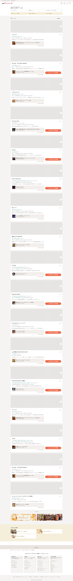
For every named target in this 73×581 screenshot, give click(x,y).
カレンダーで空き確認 (53, 72)
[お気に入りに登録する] (60, 35)
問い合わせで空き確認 (53, 130)
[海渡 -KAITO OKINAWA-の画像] (36, 228)
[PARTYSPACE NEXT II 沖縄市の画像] (36, 373)
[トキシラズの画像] (36, 26)
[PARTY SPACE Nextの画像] (36, 171)
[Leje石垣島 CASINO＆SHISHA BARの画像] (36, 344)
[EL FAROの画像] (36, 257)
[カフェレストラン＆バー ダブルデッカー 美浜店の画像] (36, 488)
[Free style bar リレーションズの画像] (36, 315)
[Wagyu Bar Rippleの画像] (36, 286)
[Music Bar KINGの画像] (36, 113)
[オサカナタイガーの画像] (36, 84)
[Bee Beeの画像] (36, 142)
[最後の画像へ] (61, 26)
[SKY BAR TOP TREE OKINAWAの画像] (36, 55)
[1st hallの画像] (36, 430)
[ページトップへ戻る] (36, 547)
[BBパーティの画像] (36, 200)
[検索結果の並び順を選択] (59, 18)
